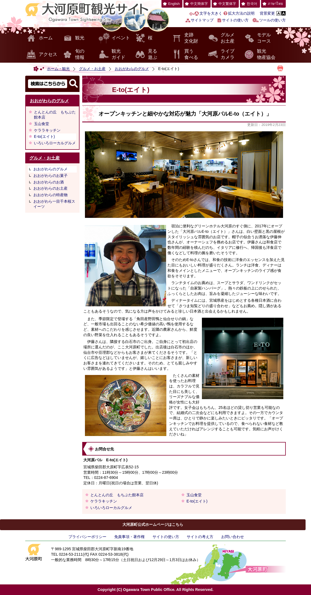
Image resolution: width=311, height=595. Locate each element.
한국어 (252, 4)
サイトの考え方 (200, 536)
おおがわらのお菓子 (50, 175)
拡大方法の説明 (241, 13)
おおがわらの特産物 (50, 195)
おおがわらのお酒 (48, 182)
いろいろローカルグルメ (55, 143)
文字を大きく (210, 13)
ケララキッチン (47, 130)
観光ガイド (118, 54)
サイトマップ (202, 20)
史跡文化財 (191, 38)
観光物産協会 (266, 54)
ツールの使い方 (272, 20)
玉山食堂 (41, 124)
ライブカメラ (227, 54)
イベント (121, 37)
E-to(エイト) (44, 136)
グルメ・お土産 (92, 68)
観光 (79, 37)
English (174, 4)
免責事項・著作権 (129, 536)
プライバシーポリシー (87, 536)
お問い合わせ (232, 536)
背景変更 (267, 13)
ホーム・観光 (58, 68)
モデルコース (264, 38)
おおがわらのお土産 (50, 188)
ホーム (46, 37)
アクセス (48, 54)
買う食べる (191, 54)
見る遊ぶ (152, 54)
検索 (52, 84)
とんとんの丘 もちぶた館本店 (55, 115)
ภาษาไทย (275, 4)
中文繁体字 (227, 4)
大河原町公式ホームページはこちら (152, 524)
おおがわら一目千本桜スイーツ (54, 204)
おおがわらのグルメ (132, 68)
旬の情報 (79, 54)
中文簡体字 (199, 4)
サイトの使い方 (235, 20)
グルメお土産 (227, 38)
